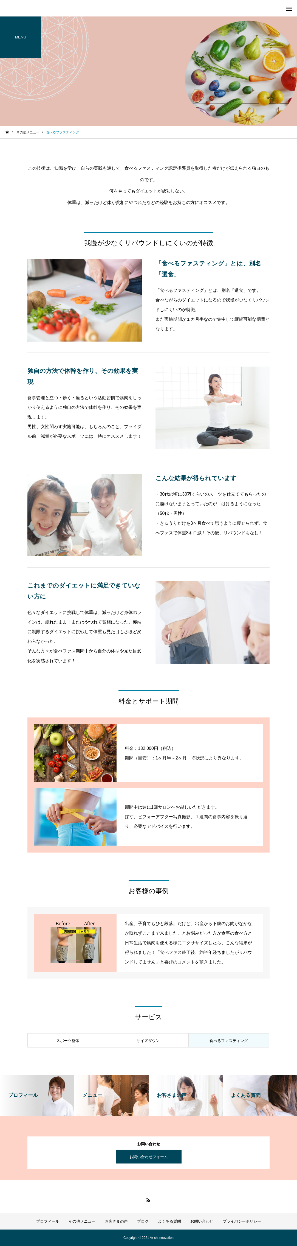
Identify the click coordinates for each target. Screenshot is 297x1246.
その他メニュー (82, 1221)
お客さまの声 (116, 1221)
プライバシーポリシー (242, 1221)
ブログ (143, 1221)
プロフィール (47, 1221)
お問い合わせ (201, 1221)
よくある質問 (169, 1221)
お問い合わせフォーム (148, 1157)
